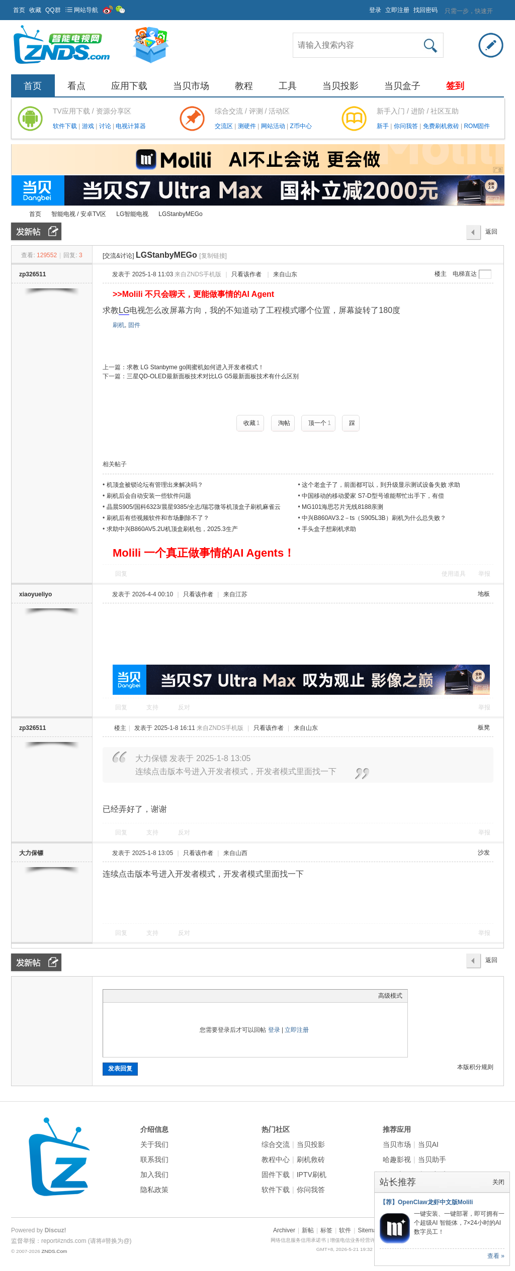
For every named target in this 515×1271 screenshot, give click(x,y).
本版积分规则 (475, 1067)
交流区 (224, 126)
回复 (121, 573)
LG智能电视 (132, 214)
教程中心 (276, 1159)
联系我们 (154, 1159)
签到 (455, 86)
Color (121, 996)
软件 (345, 1230)
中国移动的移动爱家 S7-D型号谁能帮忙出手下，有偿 (373, 495)
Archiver (284, 1230)
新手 (383, 126)
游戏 (89, 126)
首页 (19, 10)
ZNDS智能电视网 (15, 214)
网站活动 (274, 126)
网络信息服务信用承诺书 (298, 1240)
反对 (184, 707)
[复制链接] (213, 255)
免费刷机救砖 (442, 126)
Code (171, 996)
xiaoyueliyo (35, 594)
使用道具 (454, 573)
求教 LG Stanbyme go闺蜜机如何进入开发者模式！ (195, 367)
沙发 (484, 852)
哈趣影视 (397, 1159)
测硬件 (248, 126)
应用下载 (129, 86)
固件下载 (276, 1175)
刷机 (119, 325)
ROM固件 (477, 126)
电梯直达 (465, 273)
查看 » (495, 1255)
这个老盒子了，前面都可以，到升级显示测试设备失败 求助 (381, 484)
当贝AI (428, 1144)
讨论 (106, 126)
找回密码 (425, 10)
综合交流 (276, 1144)
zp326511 (32, 274)
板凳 (484, 727)
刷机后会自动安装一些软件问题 (149, 495)
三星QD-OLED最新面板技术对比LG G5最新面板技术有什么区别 (213, 376)
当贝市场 (191, 86)
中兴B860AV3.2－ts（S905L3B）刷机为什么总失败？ (374, 517)
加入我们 (154, 1175)
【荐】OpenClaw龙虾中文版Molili (426, 1202)
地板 (484, 593)
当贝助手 (432, 1159)
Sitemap (369, 1230)
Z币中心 (300, 126)
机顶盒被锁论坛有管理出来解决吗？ (155, 484)
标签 (326, 1230)
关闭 (498, 1182)
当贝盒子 (402, 86)
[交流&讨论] (118, 255)
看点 (76, 86)
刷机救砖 (311, 1159)
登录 (375, 10)
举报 (484, 573)
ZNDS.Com (54, 1251)
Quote (158, 996)
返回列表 (491, 234)
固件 (134, 325)
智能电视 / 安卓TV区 (78, 214)
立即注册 (397, 10)
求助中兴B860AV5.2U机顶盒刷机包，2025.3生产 (172, 529)
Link (146, 996)
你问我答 (406, 126)
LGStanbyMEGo (180, 214)
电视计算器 (131, 126)
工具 (288, 86)
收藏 (35, 10)
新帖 (308, 1230)
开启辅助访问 (364, 7)
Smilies (184, 996)
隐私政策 (154, 1190)
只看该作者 (246, 274)
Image (133, 996)
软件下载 (65, 126)
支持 (153, 707)
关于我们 (154, 1144)
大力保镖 (31, 853)
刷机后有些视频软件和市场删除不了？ (158, 517)
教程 (244, 86)
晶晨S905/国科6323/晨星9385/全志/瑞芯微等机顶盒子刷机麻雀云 (194, 506)
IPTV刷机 (311, 1175)
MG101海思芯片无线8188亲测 (342, 506)
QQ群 (53, 10)
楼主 (441, 273)
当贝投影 (340, 86)
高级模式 (390, 995)
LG (124, 310)
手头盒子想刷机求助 (329, 529)
